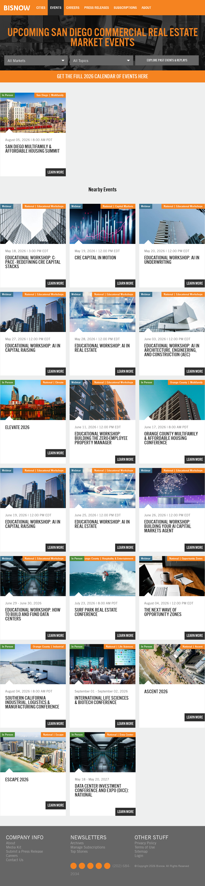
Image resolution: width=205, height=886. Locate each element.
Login (139, 856)
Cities (40, 8)
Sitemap (141, 851)
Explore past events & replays (167, 60)
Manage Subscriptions (87, 847)
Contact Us (14, 860)
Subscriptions (125, 8)
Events (55, 8)
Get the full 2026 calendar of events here (102, 76)
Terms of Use (145, 847)
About (146, 8)
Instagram (99, 866)
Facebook (73, 866)
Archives (77, 843)
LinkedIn (90, 866)
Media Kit (13, 847)
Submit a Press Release (24, 851)
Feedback (107, 866)
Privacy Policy (145, 843)
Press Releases (96, 8)
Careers (72, 8)
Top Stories (79, 851)
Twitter (82, 866)
